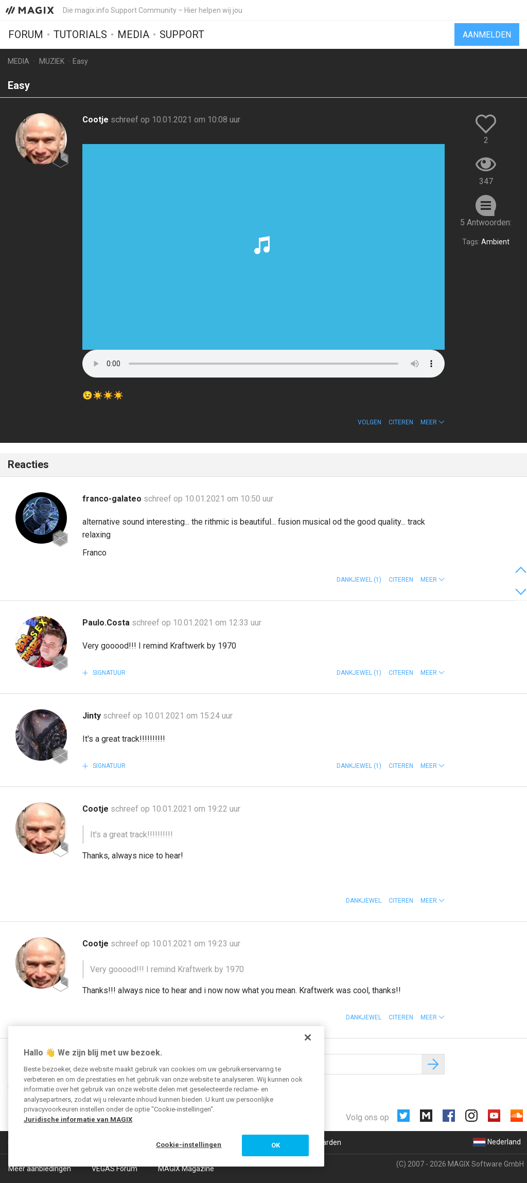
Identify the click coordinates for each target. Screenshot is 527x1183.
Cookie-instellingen (188, 1145)
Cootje (96, 119)
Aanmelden (487, 35)
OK (275, 1145)
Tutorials (80, 34)
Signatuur (108, 672)
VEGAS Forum (114, 1168)
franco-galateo (113, 499)
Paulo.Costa (107, 623)
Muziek (51, 61)
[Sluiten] (307, 1037)
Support (182, 34)
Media (133, 34)
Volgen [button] (369, 422)
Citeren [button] (401, 422)
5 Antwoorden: (486, 222)
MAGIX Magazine (186, 1168)
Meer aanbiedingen (39, 1168)
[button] (432, 422)
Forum (25, 34)
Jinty (92, 716)
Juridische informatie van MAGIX (78, 1119)
